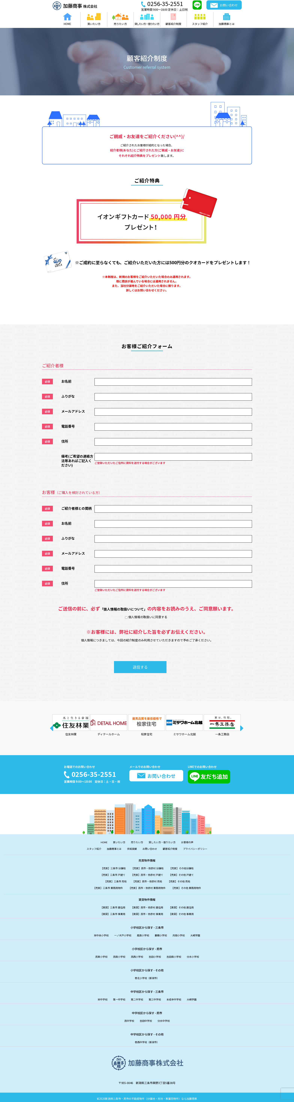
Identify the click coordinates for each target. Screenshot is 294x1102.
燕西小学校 (136, 955)
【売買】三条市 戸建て (108, 874)
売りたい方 (136, 842)
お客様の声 (192, 842)
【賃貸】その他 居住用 (185, 906)
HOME (99, 842)
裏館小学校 (162, 934)
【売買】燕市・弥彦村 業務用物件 (147, 887)
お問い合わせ (149, 848)
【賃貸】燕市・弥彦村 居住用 (147, 906)
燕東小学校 (96, 955)
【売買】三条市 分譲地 (108, 868)
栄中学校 (98, 997)
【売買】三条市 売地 (111, 880)
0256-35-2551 (95, 774)
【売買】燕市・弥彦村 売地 (147, 880)
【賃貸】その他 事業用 (185, 912)
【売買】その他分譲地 (186, 868)
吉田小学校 (155, 955)
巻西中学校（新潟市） (147, 1039)
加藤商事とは (110, 848)
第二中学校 (136, 997)
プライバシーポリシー (200, 848)
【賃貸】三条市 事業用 (108, 912)
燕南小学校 (116, 955)
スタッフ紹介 (88, 848)
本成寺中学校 (176, 997)
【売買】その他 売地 (183, 880)
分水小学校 (198, 955)
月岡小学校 (182, 934)
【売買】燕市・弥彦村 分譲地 (147, 868)
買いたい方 (116, 842)
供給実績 (130, 848)
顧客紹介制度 (172, 848)
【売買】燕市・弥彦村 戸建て (147, 874)
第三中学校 (155, 997)
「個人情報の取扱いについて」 (123, 608)
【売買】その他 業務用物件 (191, 887)
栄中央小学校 (96, 934)
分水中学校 (165, 1018)
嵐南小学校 (143, 934)
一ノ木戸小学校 (120, 934)
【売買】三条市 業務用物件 (103, 887)
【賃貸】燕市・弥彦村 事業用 (147, 912)
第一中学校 (116, 997)
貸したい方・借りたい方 (163, 842)
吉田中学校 (146, 1018)
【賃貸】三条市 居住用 (108, 906)
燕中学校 (127, 1018)
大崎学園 (200, 934)
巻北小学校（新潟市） (147, 976)
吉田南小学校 (176, 955)
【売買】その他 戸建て (185, 874)
